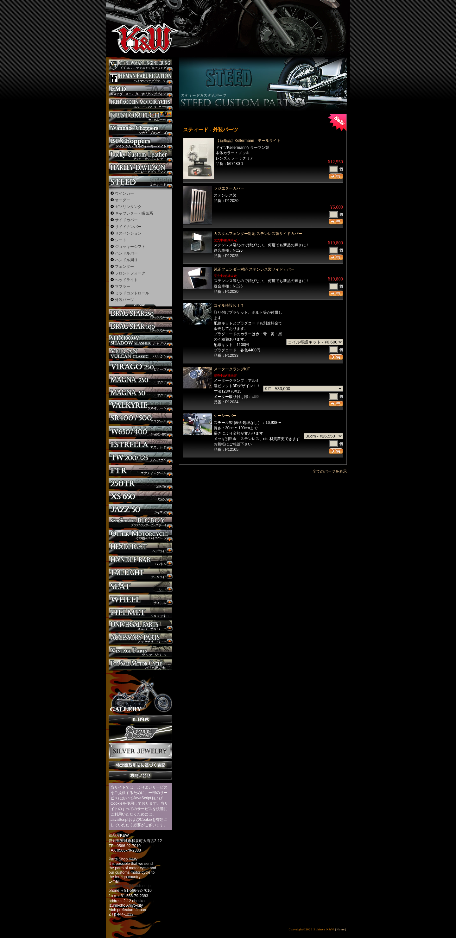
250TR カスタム (140, 483)
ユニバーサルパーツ (140, 626)
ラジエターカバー (229, 188)
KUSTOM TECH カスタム (140, 117)
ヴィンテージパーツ (140, 652)
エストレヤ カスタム (140, 444)
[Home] (340, 929)
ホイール (140, 600)
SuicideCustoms (140, 733)
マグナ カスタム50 (140, 392)
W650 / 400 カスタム (140, 431)
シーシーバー (225, 415)
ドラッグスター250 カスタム (140, 314)
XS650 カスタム (140, 496)
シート (120, 240)
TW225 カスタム (140, 457)
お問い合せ (140, 775)
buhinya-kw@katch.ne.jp (130, 886)
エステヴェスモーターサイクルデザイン (140, 91)
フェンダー (124, 266)
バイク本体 (140, 664)
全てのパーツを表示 (330, 471)
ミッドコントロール (132, 293)
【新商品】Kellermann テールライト (248, 140)
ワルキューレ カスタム (140, 405)
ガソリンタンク (128, 207)
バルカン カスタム (140, 353)
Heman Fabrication (140, 78)
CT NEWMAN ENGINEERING (140, 65)
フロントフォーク (130, 273)
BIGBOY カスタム (140, 522)
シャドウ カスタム (140, 340)
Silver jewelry (140, 751)
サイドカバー (126, 220)
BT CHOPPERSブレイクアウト (140, 142)
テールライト (140, 574)
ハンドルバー (126, 253)
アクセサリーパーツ (140, 639)
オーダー (122, 200)
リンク (140, 719)
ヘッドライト (126, 280)
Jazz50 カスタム (140, 509)
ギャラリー (140, 693)
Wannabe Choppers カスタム (140, 129)
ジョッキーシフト (130, 246)
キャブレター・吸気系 (134, 213)
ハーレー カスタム (140, 168)
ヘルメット (140, 613)
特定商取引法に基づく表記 (140, 765)
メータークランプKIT (232, 369)
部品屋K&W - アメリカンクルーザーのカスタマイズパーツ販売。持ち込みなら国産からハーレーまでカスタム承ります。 (139, 22)
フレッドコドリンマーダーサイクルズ (140, 104)
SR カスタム (140, 418)
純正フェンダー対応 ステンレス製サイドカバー (254, 269)
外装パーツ (124, 300)
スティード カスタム (140, 181)
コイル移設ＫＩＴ (229, 305)
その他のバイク (140, 535)
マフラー (122, 286)
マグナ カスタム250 (140, 379)
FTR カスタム (140, 470)
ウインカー (124, 193)
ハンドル (140, 561)
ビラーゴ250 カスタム (140, 366)
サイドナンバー (128, 226)
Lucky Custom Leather (140, 155)
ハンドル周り (126, 260)
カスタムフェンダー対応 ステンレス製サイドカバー (258, 233)
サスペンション (128, 233)
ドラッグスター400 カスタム (140, 327)
